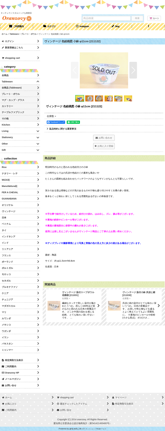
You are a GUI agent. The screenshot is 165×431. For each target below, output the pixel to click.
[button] (148, 26)
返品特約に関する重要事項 (61, 129)
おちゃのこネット (77, 429)
